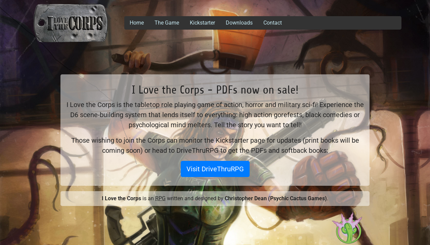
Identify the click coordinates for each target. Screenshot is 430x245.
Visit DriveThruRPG (215, 169)
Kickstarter (202, 23)
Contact (272, 23)
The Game (167, 23)
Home (137, 23)
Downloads (239, 23)
